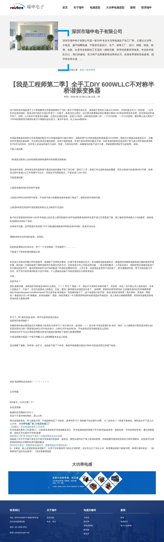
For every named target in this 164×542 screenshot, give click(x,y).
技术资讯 (90, 70)
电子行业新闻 (126, 526)
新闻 (132, 7)
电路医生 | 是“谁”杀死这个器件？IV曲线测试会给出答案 (36, 436)
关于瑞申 (78, 7)
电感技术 (124, 522)
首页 (65, 7)
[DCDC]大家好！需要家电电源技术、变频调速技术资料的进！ (39, 445)
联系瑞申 (146, 7)
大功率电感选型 (115, 7)
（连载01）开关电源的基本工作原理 (27, 427)
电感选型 (95, 7)
